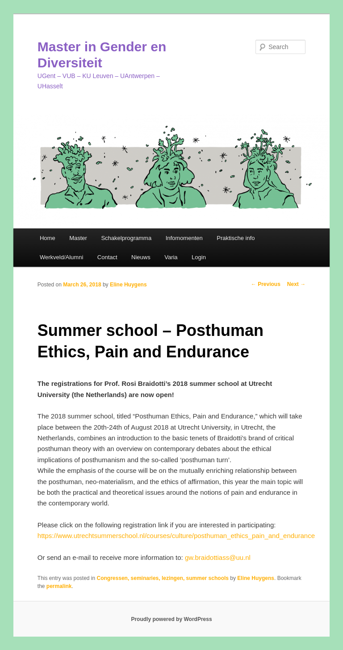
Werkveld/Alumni (61, 257)
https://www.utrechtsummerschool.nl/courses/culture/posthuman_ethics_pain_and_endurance (176, 535)
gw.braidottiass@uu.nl (218, 557)
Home (47, 238)
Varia (170, 257)
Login (199, 257)
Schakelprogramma (126, 238)
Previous (265, 284)
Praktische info (236, 238)
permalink (59, 586)
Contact (107, 257)
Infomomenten (184, 238)
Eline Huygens (128, 285)
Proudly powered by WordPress (171, 619)
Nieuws (141, 257)
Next (296, 284)
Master (78, 238)
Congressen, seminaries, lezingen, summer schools (163, 578)
